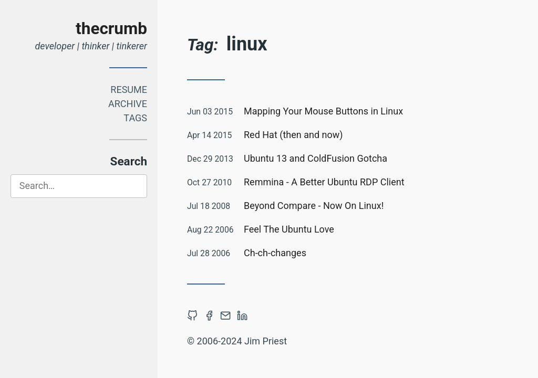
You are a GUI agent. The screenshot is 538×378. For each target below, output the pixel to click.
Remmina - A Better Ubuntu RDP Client (324, 181)
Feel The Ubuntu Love (289, 229)
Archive (127, 103)
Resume (128, 89)
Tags (135, 117)
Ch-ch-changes (275, 252)
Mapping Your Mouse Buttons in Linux (323, 111)
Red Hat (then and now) (293, 134)
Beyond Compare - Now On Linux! (314, 205)
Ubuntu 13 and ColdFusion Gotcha (315, 158)
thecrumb (111, 28)
